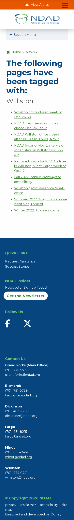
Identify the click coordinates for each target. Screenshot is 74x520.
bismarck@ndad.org (21, 395)
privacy (10, 505)
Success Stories (17, 266)
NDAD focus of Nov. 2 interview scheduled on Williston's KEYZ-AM (38, 150)
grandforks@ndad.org (22, 375)
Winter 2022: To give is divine (37, 210)
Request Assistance (20, 261)
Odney (56, 514)
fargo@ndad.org (18, 436)
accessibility (49, 505)
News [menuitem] (30, 52)
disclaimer (28, 505)
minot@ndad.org (18, 457)
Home (13, 52)
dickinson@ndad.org (21, 416)
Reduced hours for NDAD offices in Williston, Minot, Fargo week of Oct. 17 (40, 166)
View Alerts (39, 5)
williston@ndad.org (20, 477)
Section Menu (22, 35)
